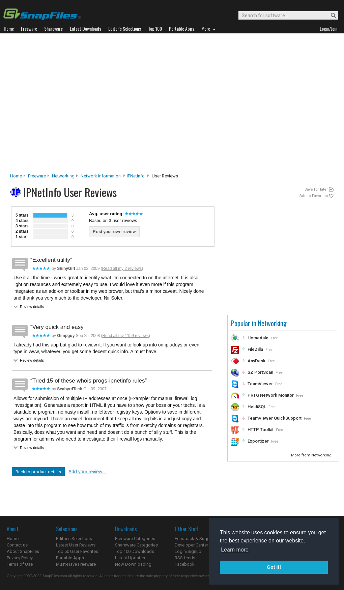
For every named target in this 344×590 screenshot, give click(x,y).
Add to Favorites (313, 196)
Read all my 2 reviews (122, 268)
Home (16, 175)
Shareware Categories (136, 544)
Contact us (17, 544)
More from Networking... (313, 455)
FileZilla (255, 349)
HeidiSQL (257, 406)
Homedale (258, 337)
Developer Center (191, 544)
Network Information (101, 175)
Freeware (37, 175)
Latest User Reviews (75, 544)
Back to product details (38, 471)
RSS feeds (185, 557)
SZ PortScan (260, 372)
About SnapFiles (23, 551)
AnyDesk (256, 360)
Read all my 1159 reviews (125, 335)
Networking (63, 175)
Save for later (316, 189)
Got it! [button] (274, 567)
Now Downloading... (134, 564)
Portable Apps (70, 557)
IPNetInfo (136, 175)
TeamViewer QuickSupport (275, 418)
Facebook (185, 564)
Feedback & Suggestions (199, 538)
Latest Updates (130, 557)
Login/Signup (188, 551)
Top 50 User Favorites (77, 551)
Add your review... (87, 471)
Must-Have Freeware (76, 564)
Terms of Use (20, 564)
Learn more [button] (235, 550)
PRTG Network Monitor (271, 395)
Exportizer (258, 441)
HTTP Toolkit (261, 429)
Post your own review (114, 231)
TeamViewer (260, 383)
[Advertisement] (66, 105)
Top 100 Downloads (134, 551)
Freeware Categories (135, 538)
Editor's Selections (74, 538)
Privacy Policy (20, 557)
